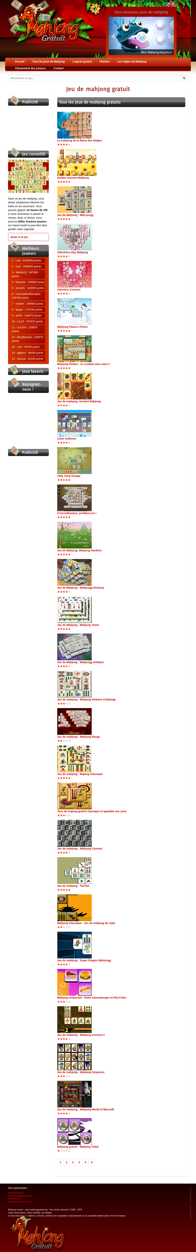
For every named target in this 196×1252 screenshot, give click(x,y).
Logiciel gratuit (82, 61)
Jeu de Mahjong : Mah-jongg (75, 215)
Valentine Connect (68, 289)
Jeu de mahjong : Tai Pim (73, 885)
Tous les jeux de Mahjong (48, 61)
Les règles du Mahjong (132, 61)
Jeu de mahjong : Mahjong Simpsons (81, 1072)
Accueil (19, 61)
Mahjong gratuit (16, 1193)
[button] (113, 36)
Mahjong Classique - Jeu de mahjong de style (86, 923)
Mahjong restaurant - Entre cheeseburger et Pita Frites (92, 997)
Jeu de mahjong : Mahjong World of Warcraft (85, 1109)
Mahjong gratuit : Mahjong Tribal (78, 1146)
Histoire (104, 61)
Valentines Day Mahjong (72, 252)
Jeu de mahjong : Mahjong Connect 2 (81, 1034)
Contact (59, 68)
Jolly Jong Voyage (69, 475)
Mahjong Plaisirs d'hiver (72, 326)
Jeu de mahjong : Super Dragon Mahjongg (84, 960)
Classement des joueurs (30, 68)
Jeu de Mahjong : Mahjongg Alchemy (80, 587)
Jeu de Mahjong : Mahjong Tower (78, 624)
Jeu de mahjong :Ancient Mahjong (79, 401)
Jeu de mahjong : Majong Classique (80, 774)
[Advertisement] (27, 127)
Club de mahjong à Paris (20, 1196)
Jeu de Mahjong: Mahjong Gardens (79, 550)
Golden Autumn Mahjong (73, 177)
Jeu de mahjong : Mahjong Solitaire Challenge (86, 699)
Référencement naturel (19, 1202)
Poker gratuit (14, 1199)
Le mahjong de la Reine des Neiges (79, 140)
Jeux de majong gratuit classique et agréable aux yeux (92, 811)
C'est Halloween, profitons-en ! (76, 513)
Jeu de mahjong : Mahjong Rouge (78, 736)
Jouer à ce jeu (19, 237)
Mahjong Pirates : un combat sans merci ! (83, 364)
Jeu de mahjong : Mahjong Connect (79, 848)
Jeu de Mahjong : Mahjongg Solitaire (80, 662)
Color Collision (66, 438)
